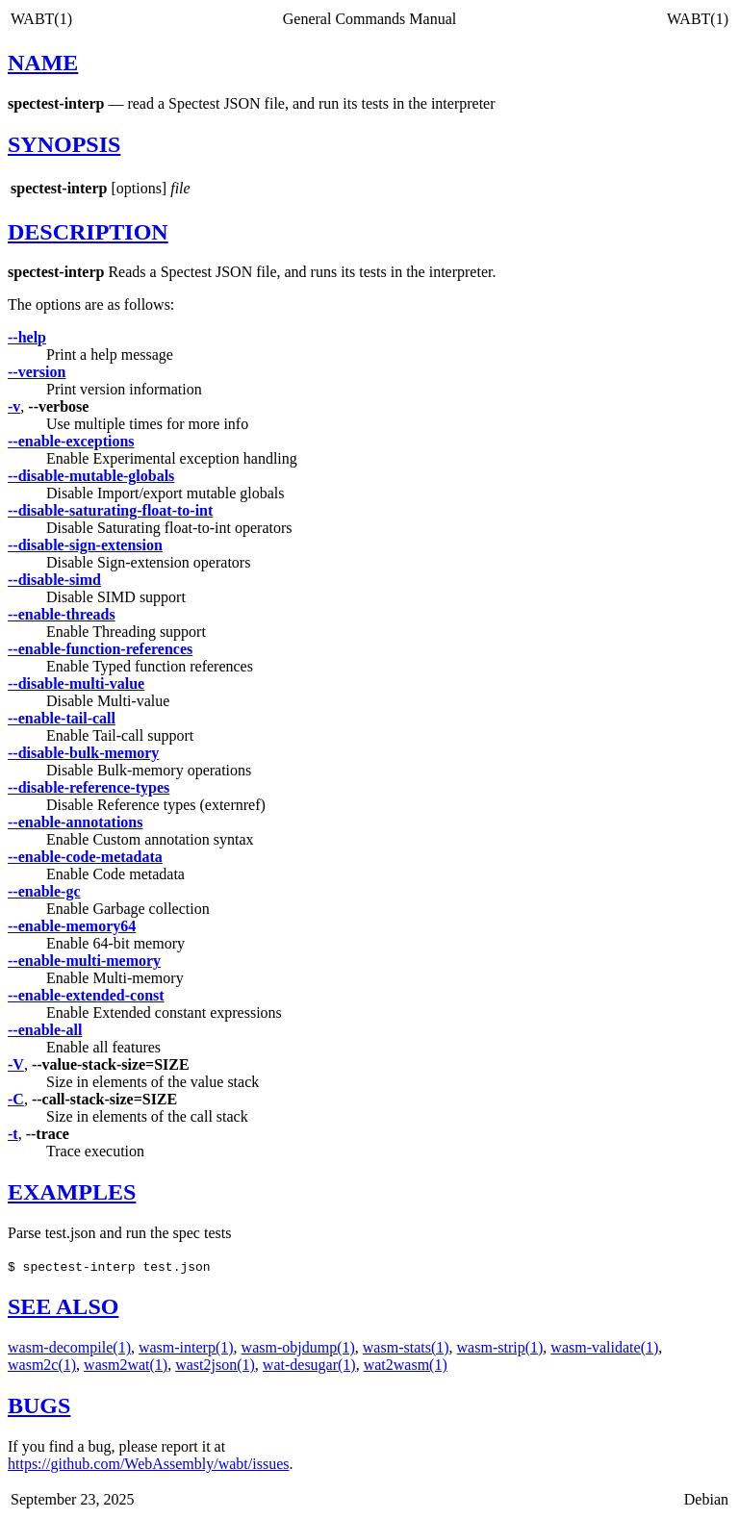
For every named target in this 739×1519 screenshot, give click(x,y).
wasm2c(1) (42, 1364)
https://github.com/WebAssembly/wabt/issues (148, 1464)
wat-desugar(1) (309, 1364)
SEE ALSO (63, 1306)
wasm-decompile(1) (69, 1347)
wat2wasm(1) (405, 1364)
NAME (43, 62)
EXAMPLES (72, 1191)
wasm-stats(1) (406, 1347)
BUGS (39, 1405)
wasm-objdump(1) (298, 1347)
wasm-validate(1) (604, 1347)
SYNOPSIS (64, 144)
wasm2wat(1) (125, 1364)
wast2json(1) (215, 1364)
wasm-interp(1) (186, 1347)
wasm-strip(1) (500, 1347)
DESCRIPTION (88, 231)
